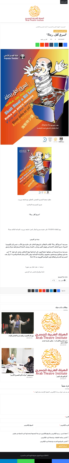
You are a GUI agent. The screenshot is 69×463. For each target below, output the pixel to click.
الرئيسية (64, 27)
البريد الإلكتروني (64, 425)
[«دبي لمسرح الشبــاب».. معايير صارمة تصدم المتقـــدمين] (51, 325)
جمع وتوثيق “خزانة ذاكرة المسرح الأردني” (22, 375)
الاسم (67, 417)
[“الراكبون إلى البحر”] (51, 361)
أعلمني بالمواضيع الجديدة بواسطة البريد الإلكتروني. (53, 441)
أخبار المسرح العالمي (41, 27)
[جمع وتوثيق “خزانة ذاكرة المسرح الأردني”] (18, 360)
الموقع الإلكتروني (28, 425)
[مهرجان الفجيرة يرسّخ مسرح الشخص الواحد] (18, 323)
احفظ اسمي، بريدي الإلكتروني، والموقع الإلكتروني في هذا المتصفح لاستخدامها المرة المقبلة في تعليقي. (39, 433)
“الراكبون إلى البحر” (61, 376)
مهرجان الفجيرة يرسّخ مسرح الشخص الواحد (21, 335)
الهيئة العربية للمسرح (54, 27)
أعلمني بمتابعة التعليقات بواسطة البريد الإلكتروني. (54, 437)
